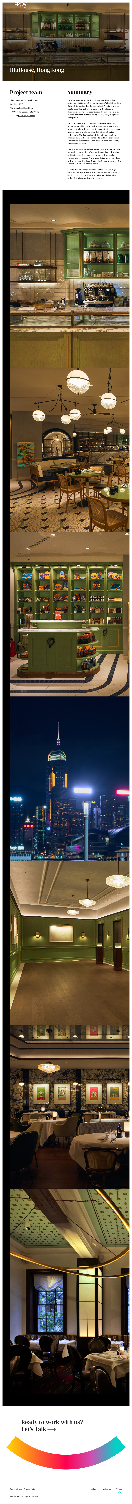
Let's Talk (33, 1429)
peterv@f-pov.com (26, 116)
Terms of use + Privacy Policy (23, 1489)
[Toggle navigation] (127, 4)
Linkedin (94, 1489)
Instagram (107, 1489)
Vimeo (119, 1489)
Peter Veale (34, 112)
